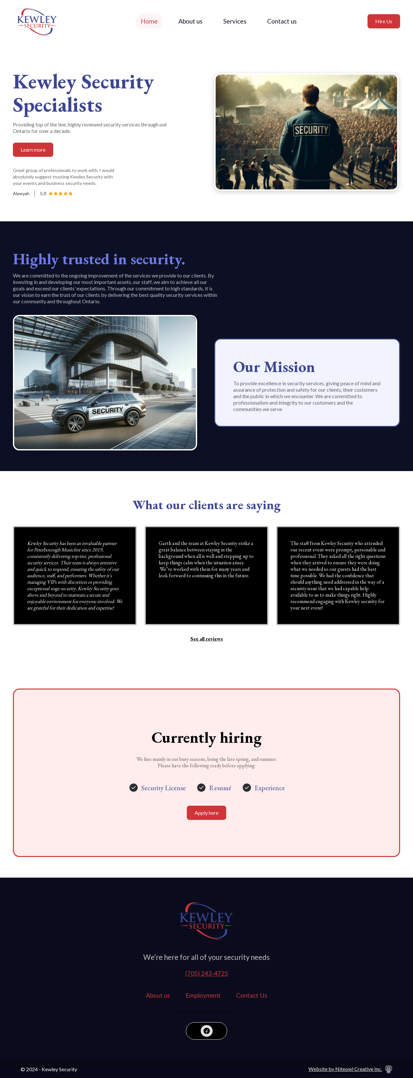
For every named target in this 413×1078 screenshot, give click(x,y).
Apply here (206, 813)
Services (235, 21)
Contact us (282, 21)
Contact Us (251, 995)
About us (190, 21)
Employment (203, 995)
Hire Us (383, 21)
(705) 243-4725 (206, 973)
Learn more (33, 149)
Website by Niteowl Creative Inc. (345, 1069)
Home (149, 21)
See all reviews (206, 639)
